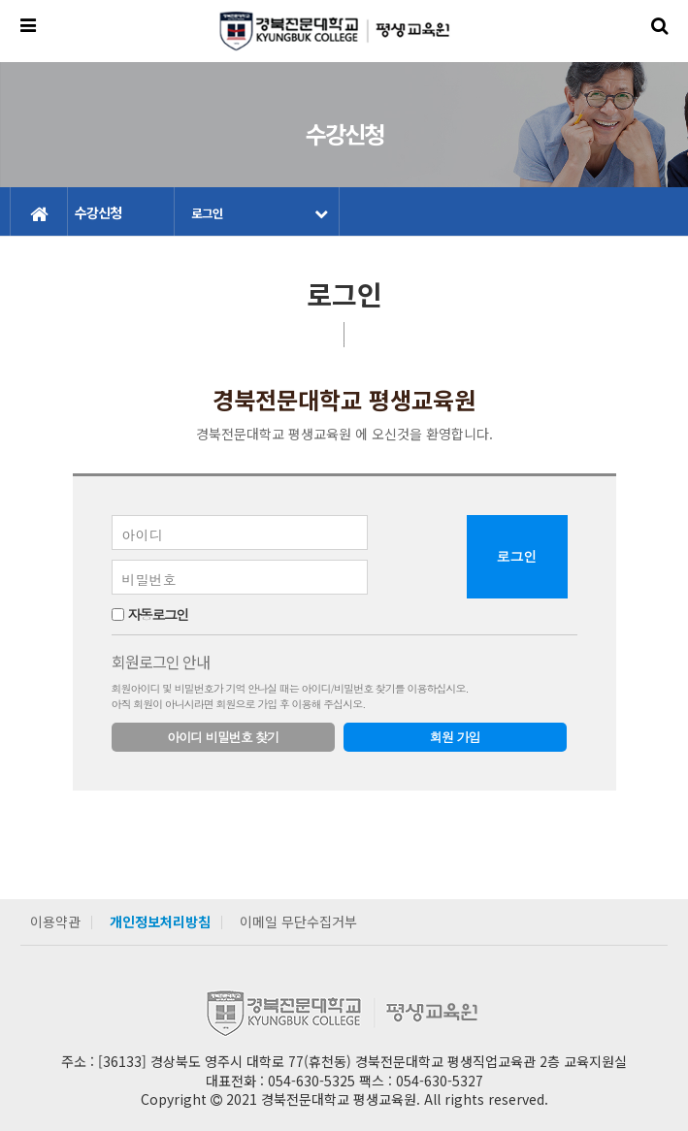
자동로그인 (157, 614)
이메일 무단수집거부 (298, 921)
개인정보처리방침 (160, 921)
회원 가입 (454, 736)
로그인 (259, 213)
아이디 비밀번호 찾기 (222, 736)
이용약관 (55, 921)
